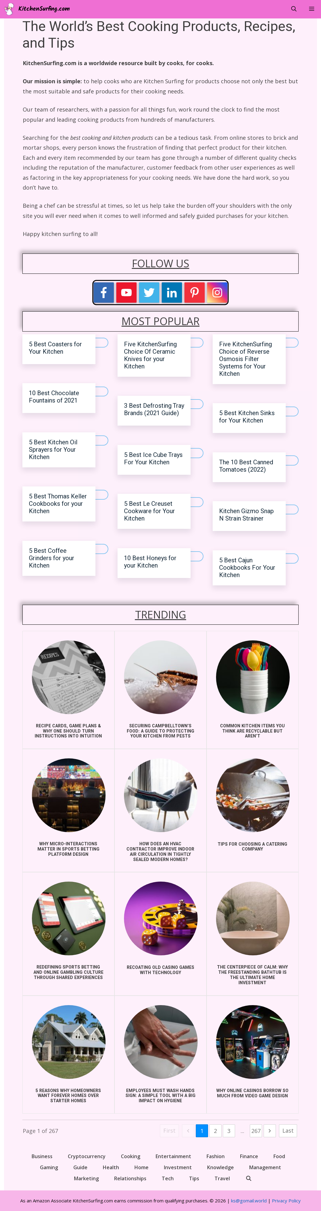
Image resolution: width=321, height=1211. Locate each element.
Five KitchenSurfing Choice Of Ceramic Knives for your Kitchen (150, 355)
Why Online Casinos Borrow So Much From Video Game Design (252, 1093)
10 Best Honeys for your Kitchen (150, 562)
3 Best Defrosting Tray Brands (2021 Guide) (154, 409)
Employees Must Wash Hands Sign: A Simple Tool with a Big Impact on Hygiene (160, 1095)
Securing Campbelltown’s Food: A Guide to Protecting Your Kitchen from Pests (160, 731)
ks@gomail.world (249, 1200)
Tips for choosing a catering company (252, 847)
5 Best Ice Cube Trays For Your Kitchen (153, 458)
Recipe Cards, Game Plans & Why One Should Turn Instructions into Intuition (68, 731)
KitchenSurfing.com (44, 9)
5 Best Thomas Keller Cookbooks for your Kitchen (58, 504)
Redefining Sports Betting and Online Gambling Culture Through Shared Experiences (68, 972)
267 (256, 1130)
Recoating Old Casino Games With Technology (160, 970)
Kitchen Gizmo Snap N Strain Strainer (246, 515)
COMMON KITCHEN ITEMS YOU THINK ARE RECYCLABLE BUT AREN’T (252, 731)
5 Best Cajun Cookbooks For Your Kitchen (247, 568)
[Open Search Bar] (294, 9)
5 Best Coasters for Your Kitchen (55, 348)
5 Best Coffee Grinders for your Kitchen (51, 558)
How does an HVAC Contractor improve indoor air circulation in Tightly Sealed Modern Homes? (160, 852)
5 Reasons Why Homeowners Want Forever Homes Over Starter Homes (68, 1095)
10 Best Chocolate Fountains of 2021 (54, 397)
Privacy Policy (286, 1200)
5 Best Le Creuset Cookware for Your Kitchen (149, 511)
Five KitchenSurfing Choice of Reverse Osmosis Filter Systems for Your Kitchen (245, 359)
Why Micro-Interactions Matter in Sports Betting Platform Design (68, 849)
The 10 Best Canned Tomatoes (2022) (246, 466)
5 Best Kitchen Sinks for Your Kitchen (247, 417)
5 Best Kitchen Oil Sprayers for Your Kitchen (53, 450)
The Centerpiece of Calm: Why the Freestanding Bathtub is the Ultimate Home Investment (252, 975)
